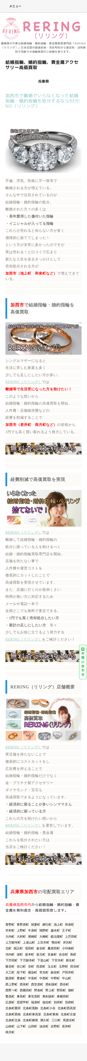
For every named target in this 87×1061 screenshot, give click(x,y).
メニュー (12, 6)
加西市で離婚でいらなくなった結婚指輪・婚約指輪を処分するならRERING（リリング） (42, 100)
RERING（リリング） (23, 382)
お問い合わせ (83, 662)
